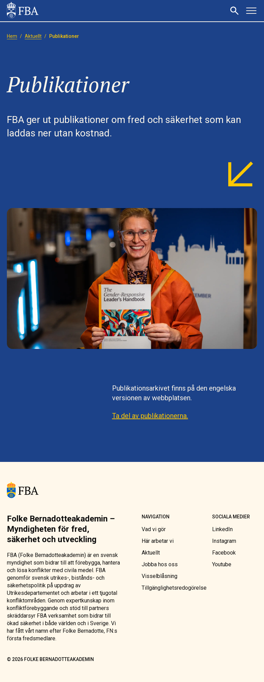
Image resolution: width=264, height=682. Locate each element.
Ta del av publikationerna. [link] (150, 416)
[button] (235, 10)
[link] (22, 10)
